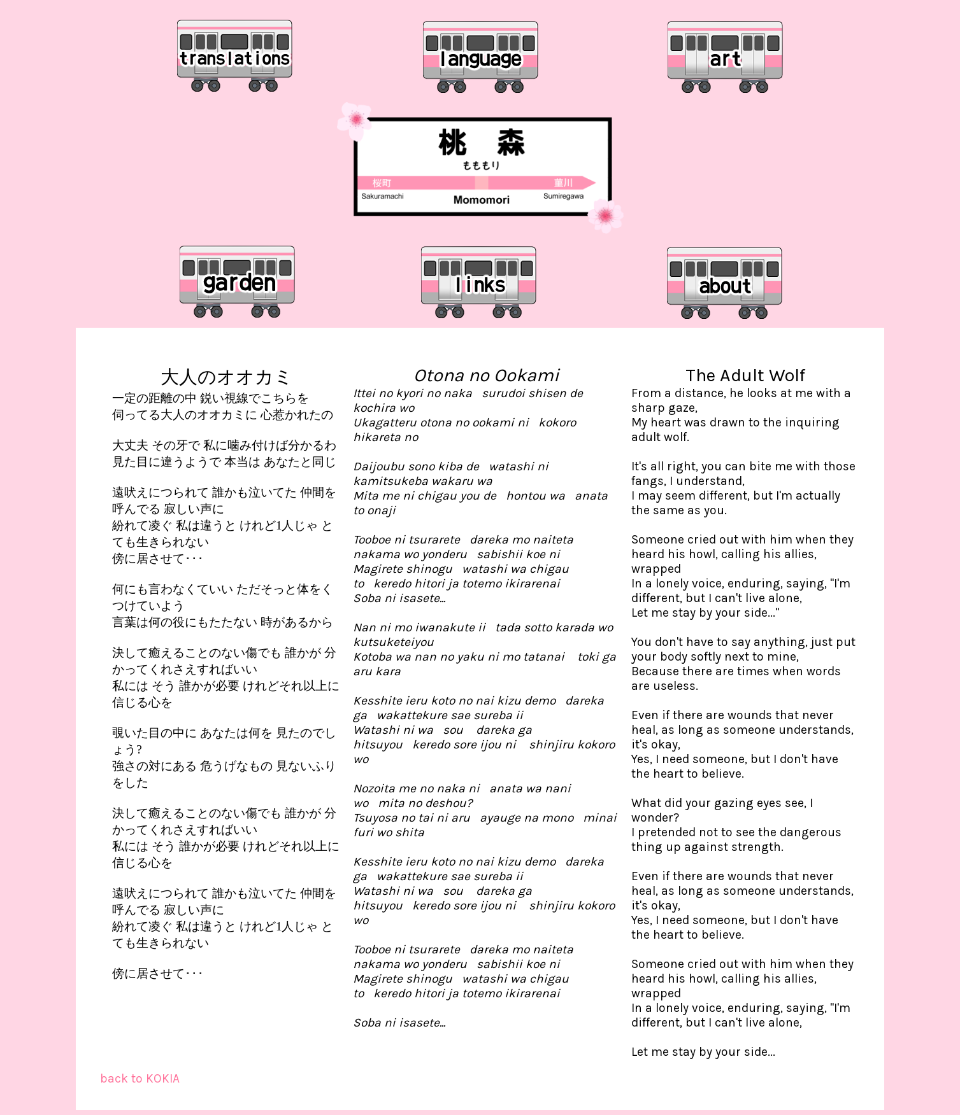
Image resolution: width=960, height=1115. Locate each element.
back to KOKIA (140, 1078)
